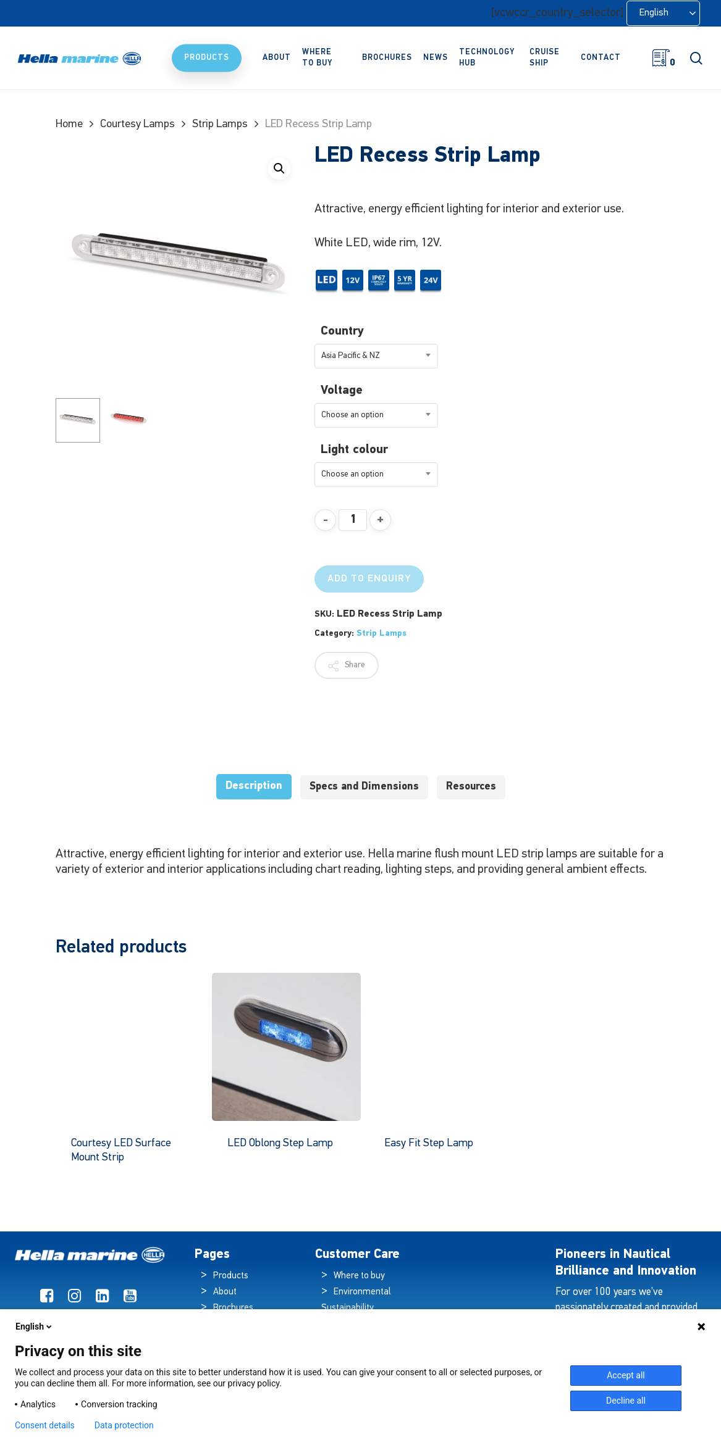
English (34, 1326)
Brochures (233, 1308)
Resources (471, 786)
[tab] (254, 787)
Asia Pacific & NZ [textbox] (350, 355)
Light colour (354, 450)
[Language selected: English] (663, 13)
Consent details (45, 1425)
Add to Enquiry (369, 579)
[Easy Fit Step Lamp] (443, 1047)
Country (342, 331)
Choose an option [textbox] (352, 415)
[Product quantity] (353, 520)
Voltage (342, 391)
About (225, 1292)
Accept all (626, 1375)
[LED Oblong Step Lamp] (286, 1047)
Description (254, 786)
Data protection (124, 1425)
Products (230, 1276)
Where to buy (359, 1276)
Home (69, 124)
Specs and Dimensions (364, 786)
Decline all (626, 1400)
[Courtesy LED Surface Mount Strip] (130, 1047)
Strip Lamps (220, 124)
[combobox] (376, 356)
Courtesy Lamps (137, 124)
